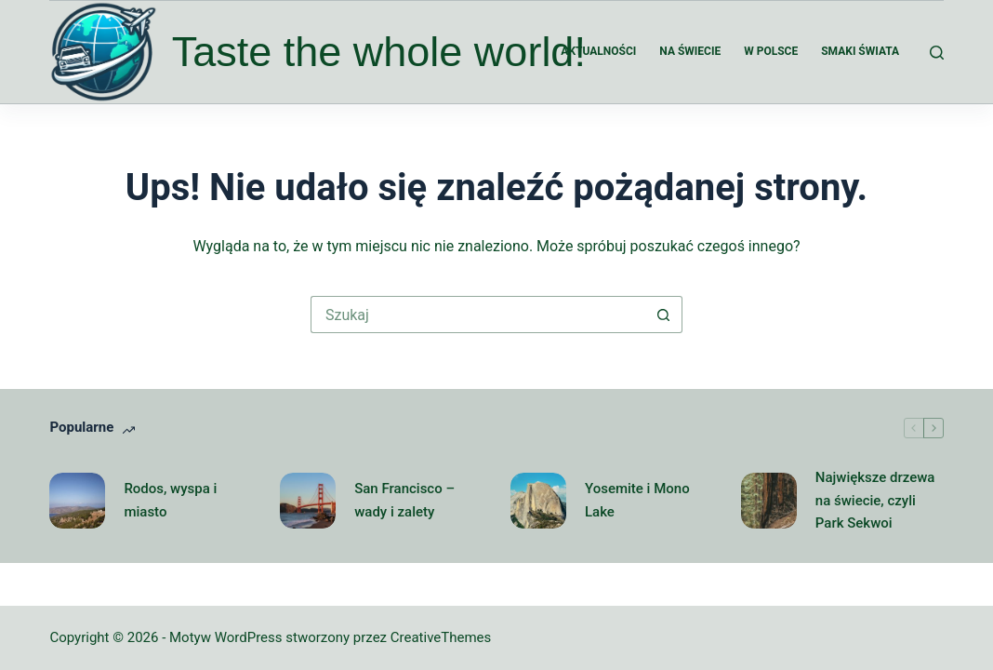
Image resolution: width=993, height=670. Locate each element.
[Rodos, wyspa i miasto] (77, 501)
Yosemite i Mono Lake (637, 500)
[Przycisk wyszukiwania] (663, 314)
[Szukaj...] (478, 314)
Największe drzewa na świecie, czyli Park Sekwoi (875, 500)
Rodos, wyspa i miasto (170, 500)
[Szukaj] (937, 53)
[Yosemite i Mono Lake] (538, 501)
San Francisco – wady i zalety (404, 500)
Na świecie (690, 51)
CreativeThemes (441, 637)
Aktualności (598, 51)
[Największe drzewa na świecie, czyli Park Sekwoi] (769, 501)
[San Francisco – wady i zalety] (308, 501)
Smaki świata (860, 51)
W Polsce (771, 51)
